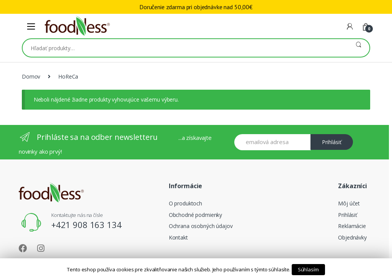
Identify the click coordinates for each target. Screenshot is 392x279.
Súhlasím (308, 269)
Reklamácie (352, 226)
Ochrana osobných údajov (201, 226)
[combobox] (185, 48)
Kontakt (178, 237)
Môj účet (349, 203)
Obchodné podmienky (195, 214)
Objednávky (352, 237)
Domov (31, 76)
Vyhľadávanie (358, 48)
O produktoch (185, 203)
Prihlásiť (331, 142)
